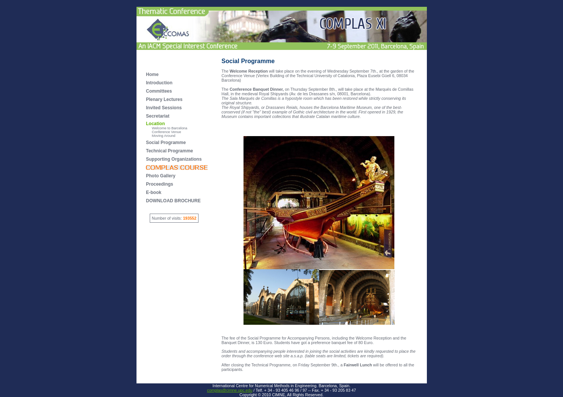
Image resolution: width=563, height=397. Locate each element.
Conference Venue (163, 132)
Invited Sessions (164, 107)
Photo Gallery (160, 175)
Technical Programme (169, 151)
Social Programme (166, 142)
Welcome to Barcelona (166, 128)
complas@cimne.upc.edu (230, 390)
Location (155, 123)
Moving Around (160, 136)
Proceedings (159, 184)
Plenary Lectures (164, 99)
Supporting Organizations (174, 159)
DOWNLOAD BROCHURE (173, 200)
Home (152, 74)
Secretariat (157, 116)
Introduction (159, 82)
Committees (159, 91)
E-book (153, 192)
